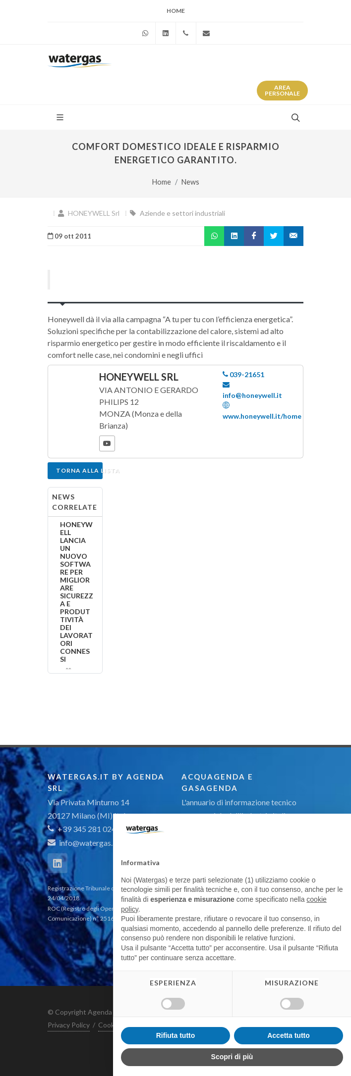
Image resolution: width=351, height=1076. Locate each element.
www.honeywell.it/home (262, 410)
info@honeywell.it (252, 389)
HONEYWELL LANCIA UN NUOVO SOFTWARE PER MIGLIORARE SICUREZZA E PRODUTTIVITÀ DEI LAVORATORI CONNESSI (76, 591)
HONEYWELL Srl (93, 213)
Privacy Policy (69, 1025)
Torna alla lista (79, 470)
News (190, 182)
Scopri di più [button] (232, 1057)
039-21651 (243, 374)
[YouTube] (107, 443)
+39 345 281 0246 (84, 828)
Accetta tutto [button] (288, 1035)
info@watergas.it (88, 842)
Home (176, 10)
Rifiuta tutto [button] (175, 1035)
